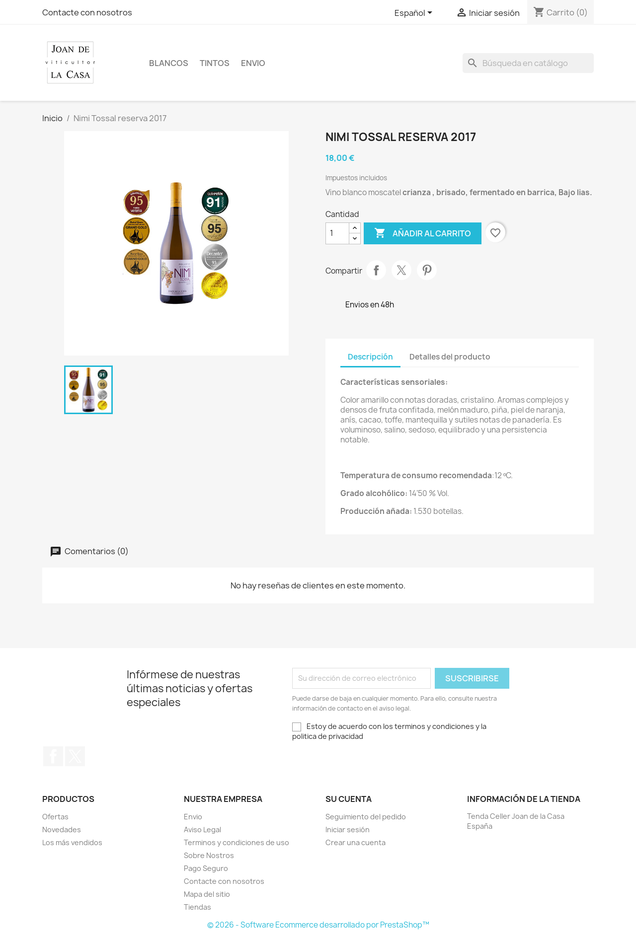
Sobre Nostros (209, 855)
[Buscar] (528, 63)
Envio (253, 63)
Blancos (168, 63)
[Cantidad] (337, 233)
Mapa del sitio (207, 894)
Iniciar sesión (347, 829)
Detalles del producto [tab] (449, 357)
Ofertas (55, 816)
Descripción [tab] (370, 357)
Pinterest (427, 270)
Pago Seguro (206, 868)
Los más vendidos (72, 842)
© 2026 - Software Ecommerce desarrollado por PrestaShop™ (318, 925)
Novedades (61, 829)
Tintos (215, 63)
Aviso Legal (202, 829)
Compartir (376, 270)
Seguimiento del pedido (365, 816)
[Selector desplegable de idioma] (415, 13)
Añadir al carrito (422, 233)
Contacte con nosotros (87, 12)
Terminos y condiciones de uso (236, 842)
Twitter (75, 756)
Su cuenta (348, 799)
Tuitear (401, 270)
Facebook (53, 756)
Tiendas (197, 907)
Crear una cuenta (355, 842)
